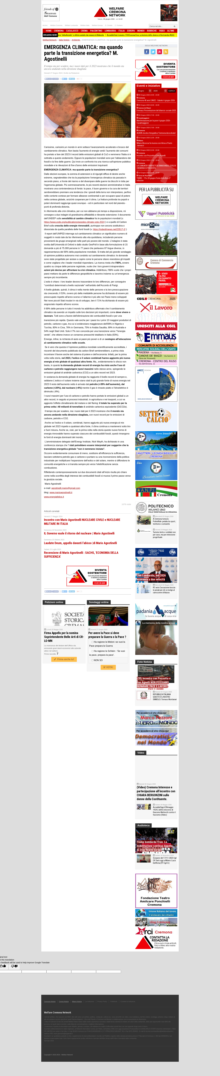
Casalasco (72, 30)
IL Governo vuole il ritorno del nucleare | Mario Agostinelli (79, 533)
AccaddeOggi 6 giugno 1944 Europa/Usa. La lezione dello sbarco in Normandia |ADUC (146, 35)
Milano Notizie (77, 1001)
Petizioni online (54, 602)
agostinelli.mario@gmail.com (65, 488)
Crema (84, 30)
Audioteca (143, 825)
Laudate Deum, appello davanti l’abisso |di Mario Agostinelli (80, 543)
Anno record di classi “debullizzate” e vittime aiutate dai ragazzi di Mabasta (79, 35)
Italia (121, 30)
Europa (131, 30)
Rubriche (152, 30)
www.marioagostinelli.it (61, 492)
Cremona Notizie (50, 1001)
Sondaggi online (99, 602)
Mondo (141, 30)
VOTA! (108, 667)
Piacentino (96, 30)
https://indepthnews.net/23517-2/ (109, 229)
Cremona (59, 30)
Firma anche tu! (64, 659)
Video (162, 30)
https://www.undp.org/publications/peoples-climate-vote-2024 (74, 222)
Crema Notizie (64, 1001)
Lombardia (110, 30)
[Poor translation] (14, 967)
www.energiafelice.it (54, 497)
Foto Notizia (144, 661)
